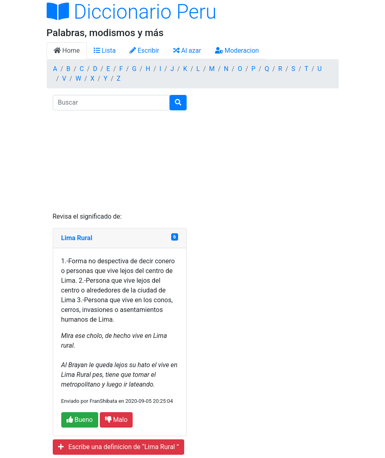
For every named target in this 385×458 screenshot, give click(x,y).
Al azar (187, 50)
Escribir (144, 50)
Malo (116, 420)
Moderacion (237, 50)
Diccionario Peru (132, 12)
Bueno (80, 420)
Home (67, 50)
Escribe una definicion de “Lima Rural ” (118, 447)
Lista (105, 50)
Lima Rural (76, 238)
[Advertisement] (120, 161)
